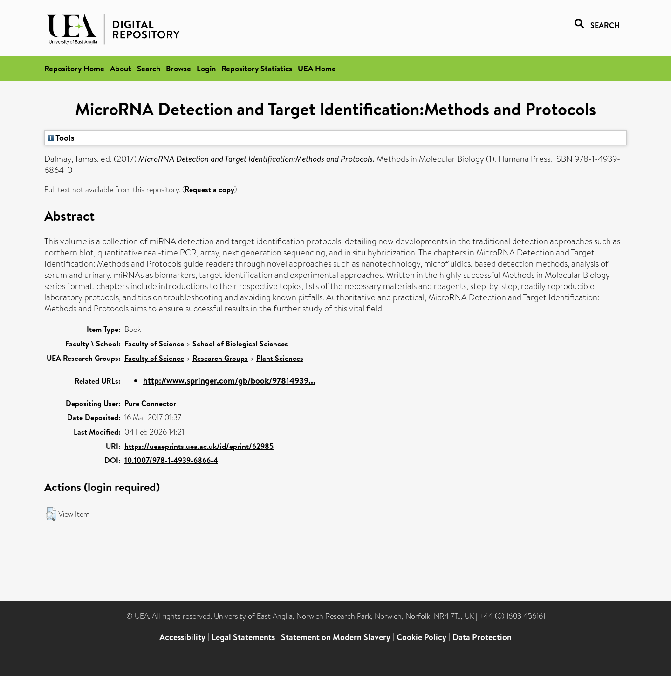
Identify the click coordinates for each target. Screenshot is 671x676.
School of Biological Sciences (240, 343)
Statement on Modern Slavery (335, 637)
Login (206, 68)
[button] (51, 514)
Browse (178, 68)
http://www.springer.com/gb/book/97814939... (229, 380)
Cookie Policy (421, 637)
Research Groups (220, 358)
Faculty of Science (154, 343)
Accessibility (182, 637)
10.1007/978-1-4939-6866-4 (171, 460)
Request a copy (209, 189)
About (120, 68)
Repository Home (74, 68)
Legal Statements (243, 637)
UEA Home (317, 68)
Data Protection (482, 637)
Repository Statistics (256, 68)
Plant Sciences (279, 358)
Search (148, 68)
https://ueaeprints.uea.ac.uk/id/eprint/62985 (199, 446)
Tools (61, 137)
